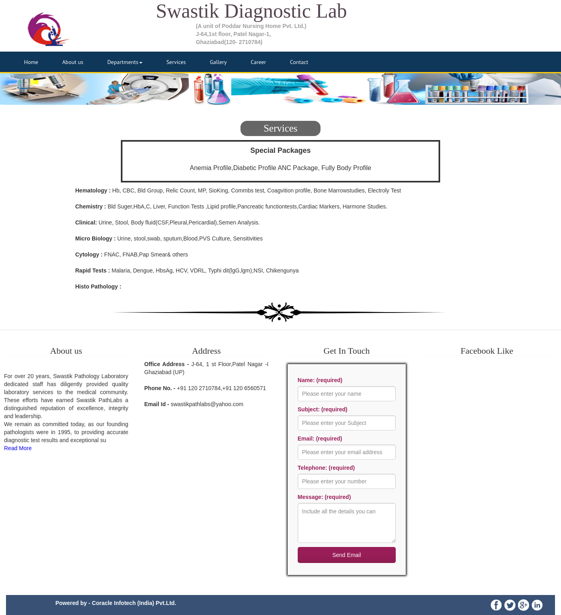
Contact (299, 62)
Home (31, 62)
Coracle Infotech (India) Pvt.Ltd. (134, 603)
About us (72, 62)
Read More (18, 448)
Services (176, 62)
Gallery (218, 62)
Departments (124, 62)
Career (258, 62)
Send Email (346, 555)
